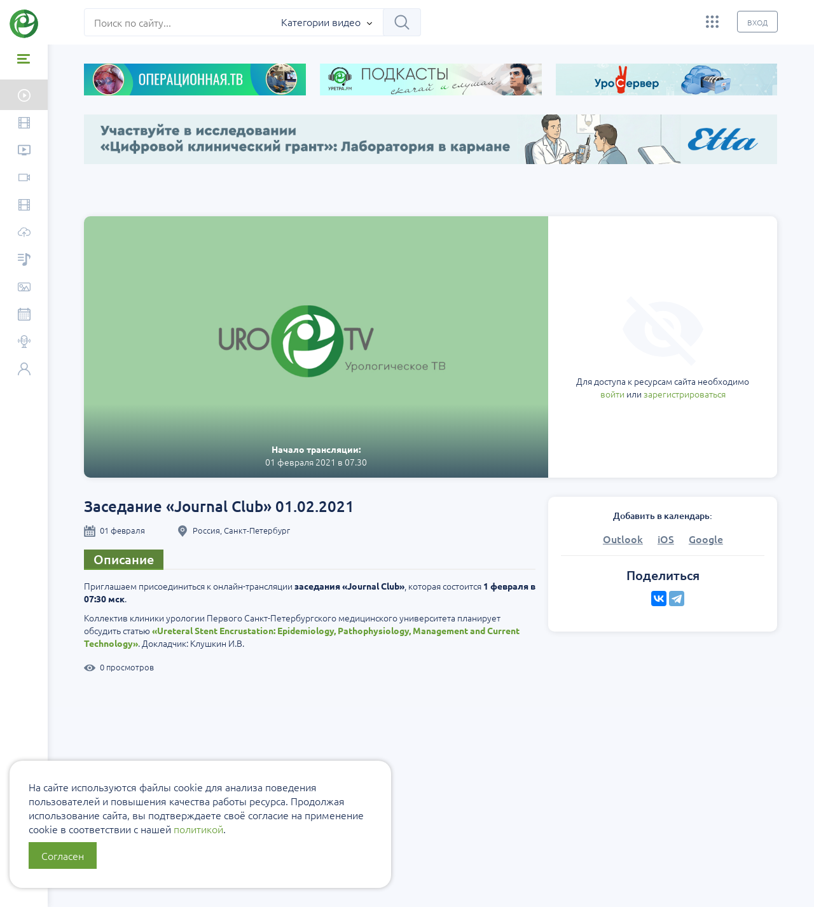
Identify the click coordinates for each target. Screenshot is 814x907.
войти (612, 393)
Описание (124, 559)
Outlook (623, 539)
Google (706, 539)
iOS (666, 539)
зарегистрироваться (685, 393)
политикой (198, 829)
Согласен (62, 855)
